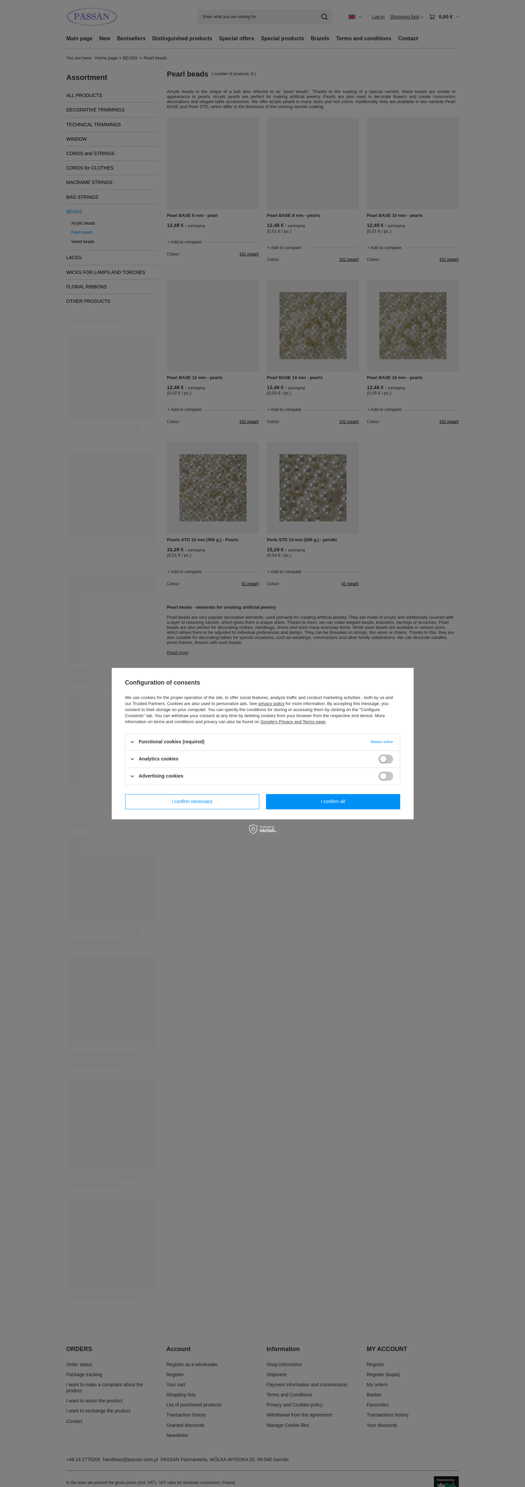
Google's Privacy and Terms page (292, 721)
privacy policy (271, 703)
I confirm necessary (192, 801)
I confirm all (333, 801)
